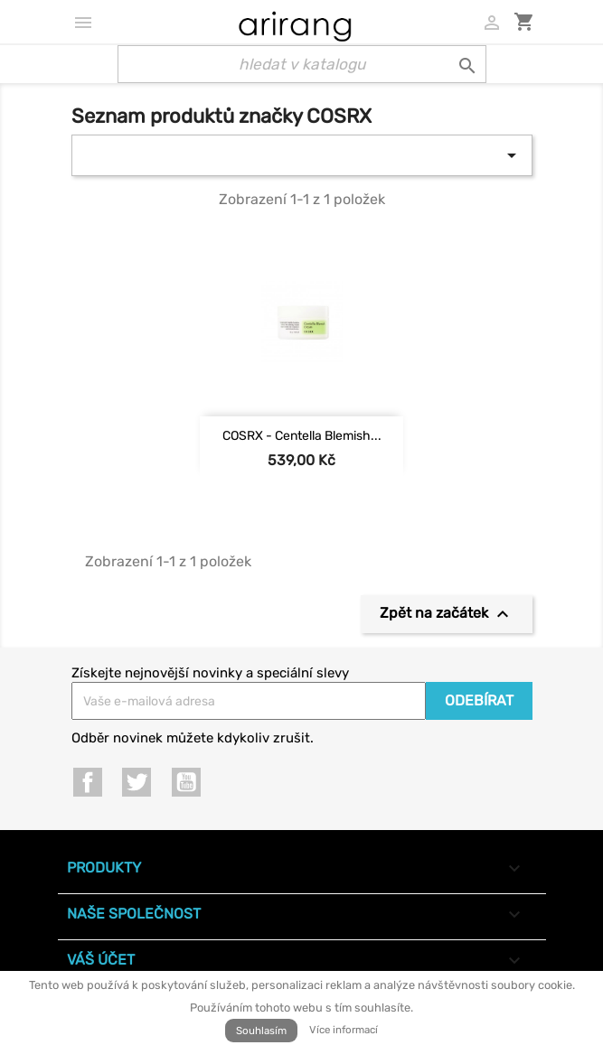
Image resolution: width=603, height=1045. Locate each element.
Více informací (343, 1029)
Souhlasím (261, 1030)
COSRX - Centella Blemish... (302, 435)
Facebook (87, 782)
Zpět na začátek (446, 614)
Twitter (136, 782)
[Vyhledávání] (301, 64)
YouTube (186, 782)
